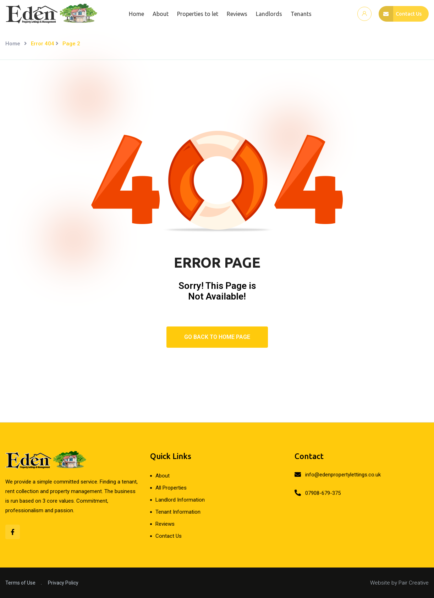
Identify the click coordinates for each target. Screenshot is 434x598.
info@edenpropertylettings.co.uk (343, 474)
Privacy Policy (63, 583)
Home (134, 14)
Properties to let (195, 14)
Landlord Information (180, 500)
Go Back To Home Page (217, 337)
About (158, 14)
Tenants (299, 14)
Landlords (267, 14)
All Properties (171, 488)
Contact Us (168, 536)
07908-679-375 (323, 493)
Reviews (235, 14)
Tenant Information (177, 512)
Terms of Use (20, 583)
